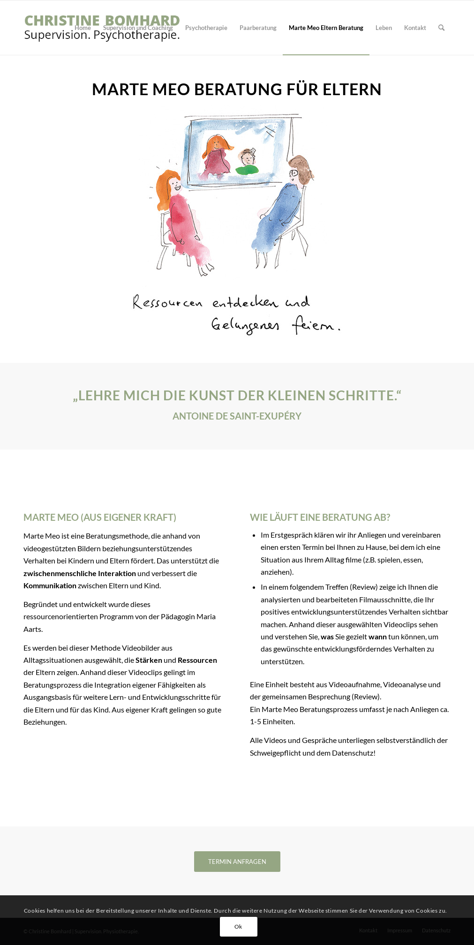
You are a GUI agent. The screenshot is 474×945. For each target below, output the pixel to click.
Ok (238, 926)
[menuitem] (82, 27)
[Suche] (441, 27)
